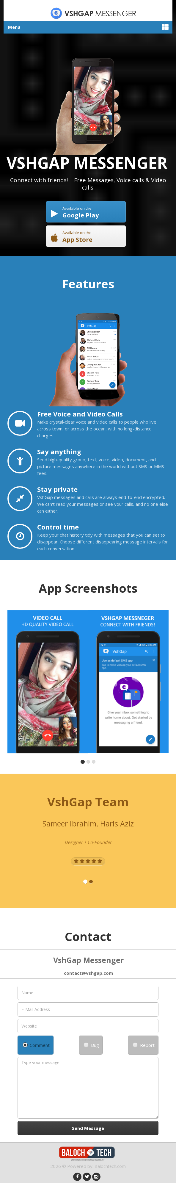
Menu (14, 27)
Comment (36, 1045)
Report (144, 1045)
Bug (91, 1045)
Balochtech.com (110, 1166)
